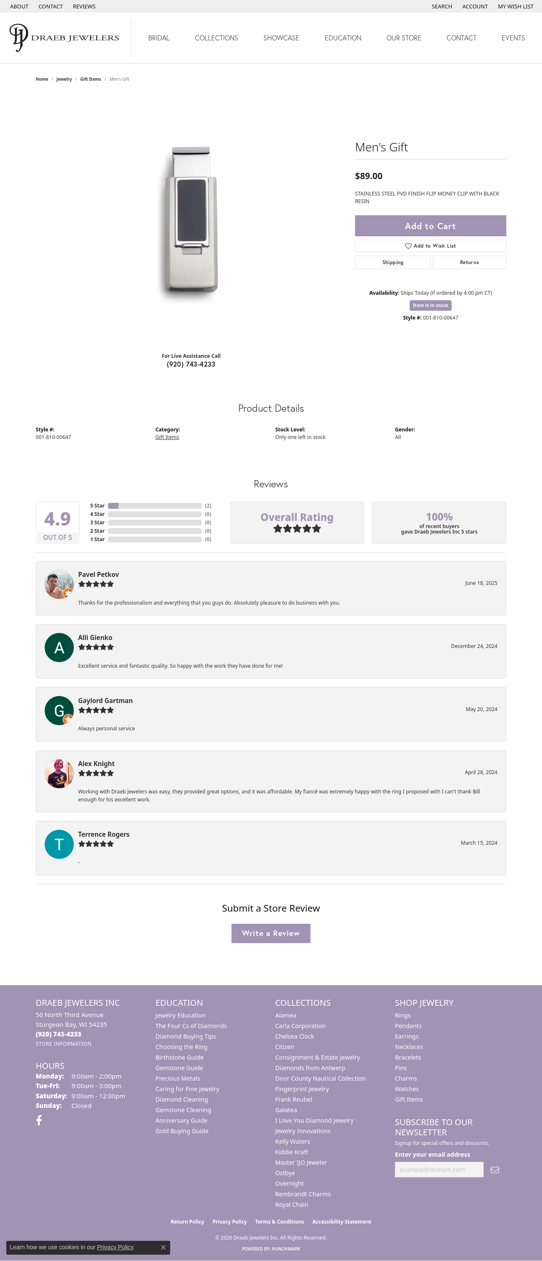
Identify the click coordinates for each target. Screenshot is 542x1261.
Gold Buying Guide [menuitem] (181, 1131)
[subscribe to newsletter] (495, 1169)
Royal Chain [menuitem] (291, 1204)
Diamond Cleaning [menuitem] (181, 1099)
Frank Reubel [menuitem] (293, 1099)
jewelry (64, 79)
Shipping (393, 262)
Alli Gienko (95, 637)
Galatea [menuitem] (286, 1110)
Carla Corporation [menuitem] (300, 1026)
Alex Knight (96, 763)
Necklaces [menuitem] (409, 1047)
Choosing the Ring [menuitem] (181, 1047)
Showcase (281, 37)
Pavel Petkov (98, 574)
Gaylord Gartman (105, 700)
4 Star (97, 514)
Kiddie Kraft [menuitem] (291, 1152)
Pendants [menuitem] (408, 1026)
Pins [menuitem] (401, 1068)
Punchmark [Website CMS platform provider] (286, 1249)
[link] (18, 6)
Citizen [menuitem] (285, 1047)
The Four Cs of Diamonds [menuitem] (191, 1026)
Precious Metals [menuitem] (177, 1078)
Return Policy (187, 1221)
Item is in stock (430, 305)
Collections (216, 37)
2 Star (97, 530)
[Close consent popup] (163, 1247)
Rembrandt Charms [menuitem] (303, 1194)
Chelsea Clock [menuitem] (294, 1036)
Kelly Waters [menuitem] (292, 1141)
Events (513, 37)
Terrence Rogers (103, 834)
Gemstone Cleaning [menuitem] (183, 1110)
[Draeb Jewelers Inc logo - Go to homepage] (66, 38)
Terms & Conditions (279, 1221)
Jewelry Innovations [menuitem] (303, 1131)
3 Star (97, 522)
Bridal (159, 37)
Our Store (404, 37)
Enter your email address (432, 1154)
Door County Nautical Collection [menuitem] (320, 1078)
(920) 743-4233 (191, 364)
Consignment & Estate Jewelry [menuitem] (317, 1057)
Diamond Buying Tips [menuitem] (185, 1036)
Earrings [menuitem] (406, 1036)
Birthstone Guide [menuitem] (179, 1057)
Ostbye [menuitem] (285, 1173)
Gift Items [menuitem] (409, 1099)
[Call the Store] (59, 1034)
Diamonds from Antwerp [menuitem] (310, 1068)
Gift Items (90, 79)
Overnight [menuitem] (289, 1183)
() (208, 505)
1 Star (97, 539)
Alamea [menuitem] (286, 1015)
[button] (441, 6)
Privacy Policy (230, 1221)
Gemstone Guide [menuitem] (179, 1068)
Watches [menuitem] (407, 1089)
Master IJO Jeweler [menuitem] (301, 1162)
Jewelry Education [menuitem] (180, 1015)
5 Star (97, 505)
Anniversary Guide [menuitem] (181, 1120)
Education (343, 37)
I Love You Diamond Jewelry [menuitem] (314, 1120)
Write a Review (271, 933)
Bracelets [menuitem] (408, 1057)
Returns (469, 262)
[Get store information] (64, 1043)
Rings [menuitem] (402, 1015)
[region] (191, 219)
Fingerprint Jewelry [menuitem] (302, 1089)
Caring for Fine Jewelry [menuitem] (187, 1089)
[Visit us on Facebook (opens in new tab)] (39, 1121)
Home (42, 79)
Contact (461, 37)
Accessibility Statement (341, 1221)
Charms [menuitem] (406, 1078)
